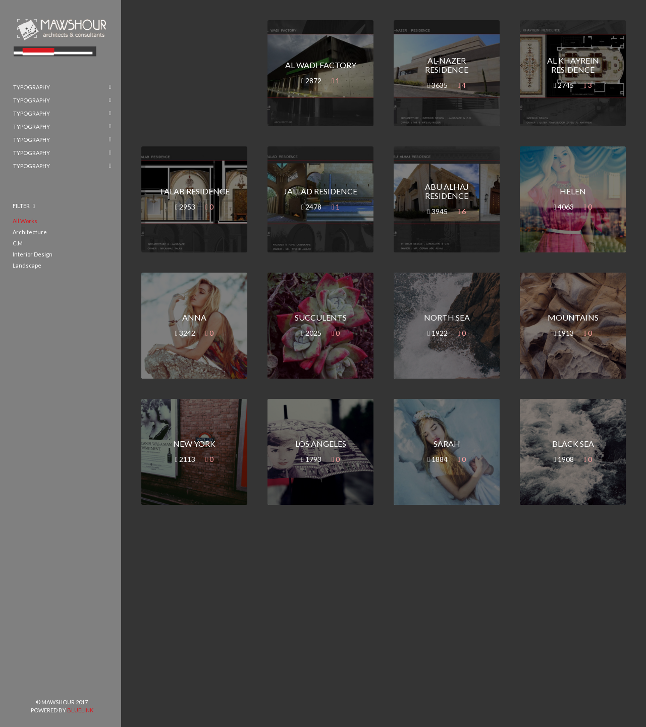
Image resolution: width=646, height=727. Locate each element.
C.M (18, 243)
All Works (25, 221)
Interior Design (32, 254)
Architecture (30, 232)
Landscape (27, 265)
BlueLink (80, 710)
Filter (21, 205)
